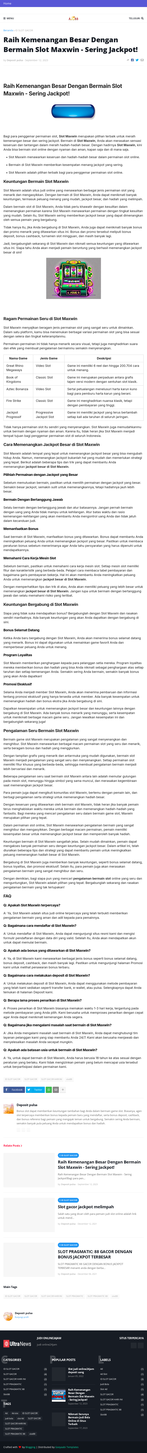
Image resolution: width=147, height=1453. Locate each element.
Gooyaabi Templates (67, 1447)
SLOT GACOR (30, 1079)
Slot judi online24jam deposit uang (81, 1370)
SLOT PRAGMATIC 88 (98, 1296)
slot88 (69, 1079)
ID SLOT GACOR (24, 30)
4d (6, 1413)
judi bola (9, 1418)
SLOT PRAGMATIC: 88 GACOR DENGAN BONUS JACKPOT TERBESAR (95, 1254)
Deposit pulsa (27, 1105)
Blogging (30, 1447)
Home (7, 3)
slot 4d (20, 1418)
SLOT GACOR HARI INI (51, 1079)
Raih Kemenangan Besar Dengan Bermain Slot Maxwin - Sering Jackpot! (99, 1164)
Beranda (8, 30)
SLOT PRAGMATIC (74, 1296)
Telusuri (134, 18)
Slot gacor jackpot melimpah (86, 1206)
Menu (10, 18)
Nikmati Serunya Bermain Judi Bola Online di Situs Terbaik (79, 1419)
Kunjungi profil (22, 1317)
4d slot (15, 1413)
